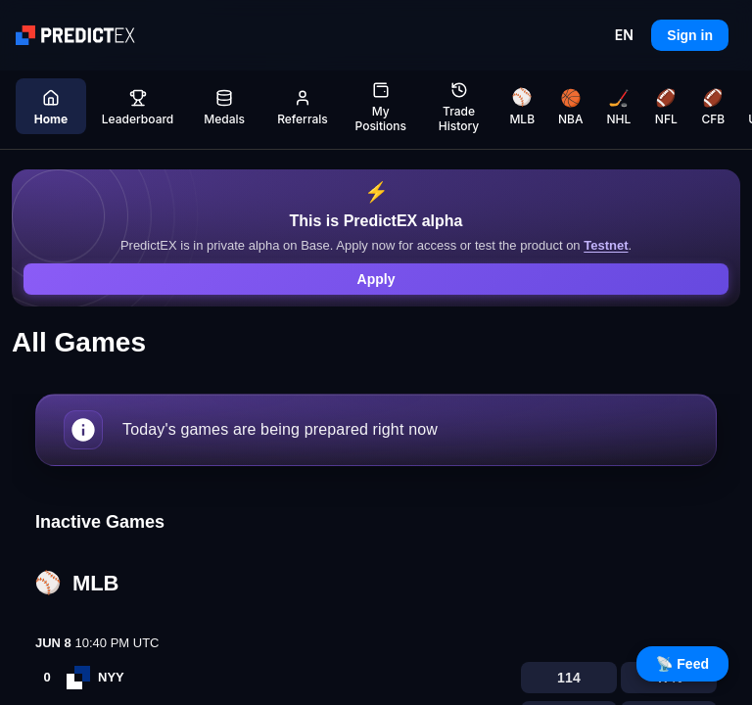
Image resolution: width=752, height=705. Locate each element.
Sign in (690, 35)
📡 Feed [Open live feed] (682, 664)
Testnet (606, 245)
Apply (376, 279)
